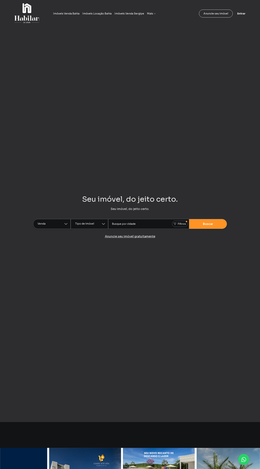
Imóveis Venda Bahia (66, 13)
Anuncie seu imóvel (215, 13)
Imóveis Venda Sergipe (129, 13)
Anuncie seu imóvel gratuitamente (130, 236)
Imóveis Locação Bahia (97, 13)
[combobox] (148, 224)
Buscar (208, 224)
